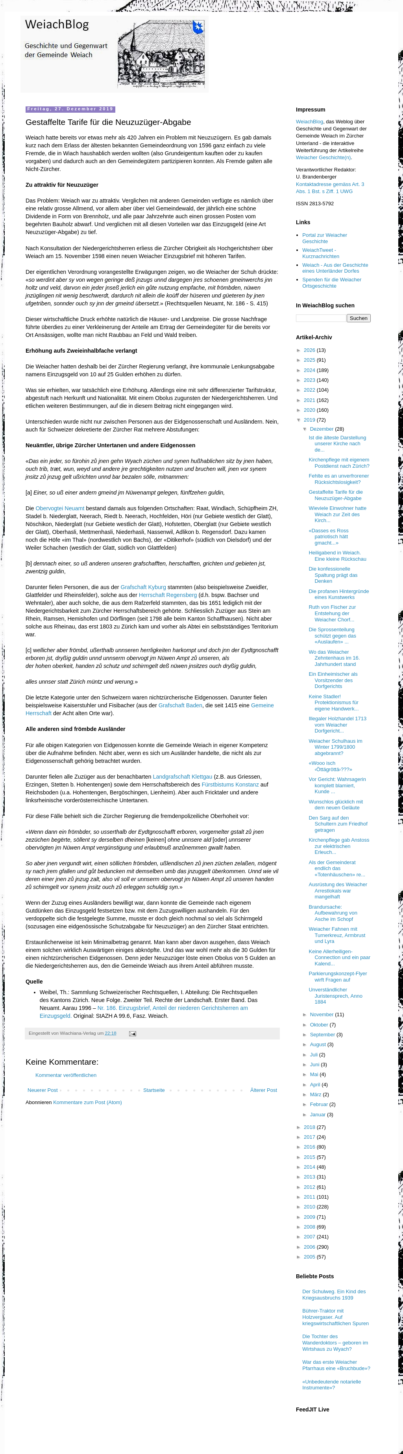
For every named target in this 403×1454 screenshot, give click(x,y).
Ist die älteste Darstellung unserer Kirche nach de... (337, 444)
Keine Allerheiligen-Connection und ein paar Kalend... (339, 957)
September (323, 1035)
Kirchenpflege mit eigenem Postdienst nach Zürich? (339, 463)
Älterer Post (263, 1090)
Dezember (322, 429)
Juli (314, 1055)
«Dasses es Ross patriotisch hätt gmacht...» (328, 537)
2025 (310, 360)
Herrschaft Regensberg (168, 595)
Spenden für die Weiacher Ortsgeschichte (331, 283)
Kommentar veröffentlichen (65, 1075)
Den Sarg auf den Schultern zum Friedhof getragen (338, 824)
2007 (310, 1237)
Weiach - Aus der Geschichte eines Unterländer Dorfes (335, 268)
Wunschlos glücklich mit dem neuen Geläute (336, 805)
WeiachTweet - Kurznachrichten (320, 253)
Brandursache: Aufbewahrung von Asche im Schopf (333, 913)
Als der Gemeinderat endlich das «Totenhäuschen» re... (337, 868)
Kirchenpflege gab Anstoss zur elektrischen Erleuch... (339, 846)
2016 (310, 1147)
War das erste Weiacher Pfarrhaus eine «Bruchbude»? (336, 1365)
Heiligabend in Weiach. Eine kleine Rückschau (337, 556)
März (316, 1094)
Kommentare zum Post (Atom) (87, 1102)
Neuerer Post (43, 1090)
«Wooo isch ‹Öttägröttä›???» (330, 766)
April (316, 1085)
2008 (310, 1227)
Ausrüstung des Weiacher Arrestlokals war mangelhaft (338, 890)
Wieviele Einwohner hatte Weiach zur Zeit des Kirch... (337, 514)
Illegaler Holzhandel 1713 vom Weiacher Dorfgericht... (337, 725)
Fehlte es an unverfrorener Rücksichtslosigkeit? (339, 479)
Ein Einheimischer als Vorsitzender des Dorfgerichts (333, 680)
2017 (310, 1137)
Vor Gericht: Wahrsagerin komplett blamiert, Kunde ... (337, 785)
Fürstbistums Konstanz (230, 784)
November (322, 1014)
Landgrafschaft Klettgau (182, 776)
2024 (310, 370)
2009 (310, 1217)
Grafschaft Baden (180, 705)
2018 (310, 1127)
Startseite (154, 1090)
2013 (310, 1177)
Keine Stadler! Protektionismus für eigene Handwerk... (334, 703)
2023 (310, 380)
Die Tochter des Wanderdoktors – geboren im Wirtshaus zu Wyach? (335, 1342)
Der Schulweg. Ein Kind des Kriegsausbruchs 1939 (334, 1295)
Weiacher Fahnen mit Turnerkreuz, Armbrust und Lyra (337, 935)
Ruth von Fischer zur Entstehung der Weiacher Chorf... (332, 613)
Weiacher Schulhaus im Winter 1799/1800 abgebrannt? (335, 747)
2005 (310, 1257)
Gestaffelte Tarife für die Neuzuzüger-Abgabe (336, 495)
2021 (310, 400)
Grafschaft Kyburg (143, 587)
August (318, 1044)
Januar (318, 1114)
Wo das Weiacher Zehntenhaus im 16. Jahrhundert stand (334, 658)
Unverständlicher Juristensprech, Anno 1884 (335, 996)
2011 (310, 1197)
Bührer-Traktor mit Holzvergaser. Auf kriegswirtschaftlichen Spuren (335, 1317)
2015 (310, 1157)
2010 (310, 1207)
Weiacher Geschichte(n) (323, 157)
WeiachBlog (309, 122)
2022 (310, 390)
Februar (319, 1104)
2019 (310, 420)
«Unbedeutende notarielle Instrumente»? (331, 1385)
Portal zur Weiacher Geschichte (324, 238)
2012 (310, 1187)
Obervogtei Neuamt (59, 508)
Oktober (320, 1025)
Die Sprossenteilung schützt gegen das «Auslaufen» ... (332, 636)
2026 (310, 350)
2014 (310, 1167)
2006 (310, 1247)
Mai (315, 1074)
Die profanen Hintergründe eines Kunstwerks (339, 594)
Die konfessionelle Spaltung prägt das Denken (333, 575)
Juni (315, 1064)
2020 (310, 410)
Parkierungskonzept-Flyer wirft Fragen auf (338, 977)
